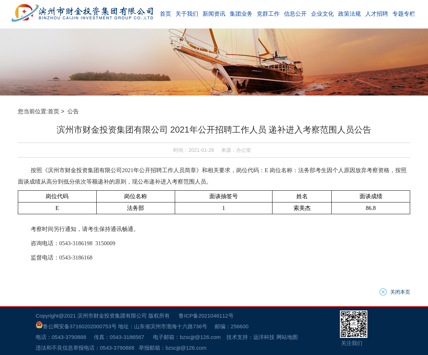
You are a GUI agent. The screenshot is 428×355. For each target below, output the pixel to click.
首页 (53, 111)
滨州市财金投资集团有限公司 (112, 316)
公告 (73, 111)
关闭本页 (400, 292)
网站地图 (287, 337)
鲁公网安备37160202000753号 (76, 326)
